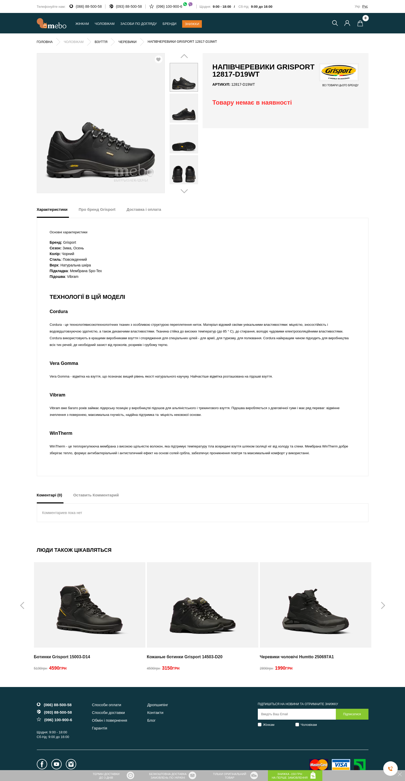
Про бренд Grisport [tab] (97, 209)
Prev (176, 123)
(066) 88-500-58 (89, 6)
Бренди (169, 23)
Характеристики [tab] (52, 209)
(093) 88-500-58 (129, 6)
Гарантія (99, 728)
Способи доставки (108, 712)
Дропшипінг (157, 705)
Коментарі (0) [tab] (49, 495)
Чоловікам (309, 725)
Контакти (155, 712)
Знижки (192, 24)
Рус (365, 6)
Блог (151, 720)
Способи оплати (106, 705)
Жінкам (268, 725)
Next (191, 123)
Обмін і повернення (109, 720)
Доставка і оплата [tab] (144, 209)
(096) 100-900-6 (174, 6)
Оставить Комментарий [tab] (96, 495)
